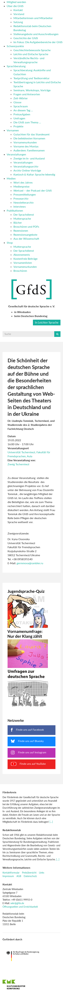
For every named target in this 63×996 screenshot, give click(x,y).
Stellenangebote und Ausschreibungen (35, 34)
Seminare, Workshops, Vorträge (32, 90)
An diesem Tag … (23, 110)
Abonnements (21, 254)
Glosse (17, 102)
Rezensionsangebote (25, 234)
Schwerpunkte (15, 46)
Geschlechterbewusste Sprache (32, 50)
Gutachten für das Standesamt (31, 134)
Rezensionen (20, 230)
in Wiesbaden (22, 312)
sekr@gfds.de (17, 903)
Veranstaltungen (16, 154)
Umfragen (19, 118)
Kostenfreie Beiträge (25, 258)
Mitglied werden (16, 2)
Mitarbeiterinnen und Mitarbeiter (33, 18)
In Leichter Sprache (46, 322)
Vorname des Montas (25, 146)
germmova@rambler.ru (30, 563)
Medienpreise (21, 186)
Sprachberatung (16, 66)
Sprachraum (20, 106)
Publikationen (15, 210)
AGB (18, 876)
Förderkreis (9, 792)
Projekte (18, 126)
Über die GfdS (15, 6)
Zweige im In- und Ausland (29, 158)
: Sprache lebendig (34, 174)
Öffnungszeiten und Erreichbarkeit (20, 906)
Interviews (19, 206)
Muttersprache (22, 218)
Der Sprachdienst (23, 214)
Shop (10, 242)
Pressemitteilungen (24, 194)
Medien (11, 178)
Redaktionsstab (12, 830)
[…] (51, 821)
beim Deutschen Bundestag (30, 316)
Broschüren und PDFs (26, 226)
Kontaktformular (11, 872)
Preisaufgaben (21, 114)
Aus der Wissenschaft (26, 238)
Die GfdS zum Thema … (27, 122)
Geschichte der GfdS (25, 38)
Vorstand (18, 14)
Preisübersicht (29, 872)
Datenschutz (30, 876)
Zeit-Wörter (20, 98)
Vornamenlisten (22, 262)
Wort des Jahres (23, 182)
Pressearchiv (20, 198)
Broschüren (20, 270)
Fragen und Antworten (26, 94)
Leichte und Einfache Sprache (30, 54)
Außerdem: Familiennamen (29, 150)
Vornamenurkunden (25, 142)
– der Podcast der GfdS (32, 190)
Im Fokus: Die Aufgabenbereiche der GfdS (37, 42)
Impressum (8, 876)
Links (41, 872)
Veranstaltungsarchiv (25, 166)
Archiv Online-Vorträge (27, 170)
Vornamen (13, 130)
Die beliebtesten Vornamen (29, 138)
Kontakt (18, 10)
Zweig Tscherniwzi (18, 464)
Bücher (17, 222)
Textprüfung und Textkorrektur (31, 78)
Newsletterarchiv (23, 202)
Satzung (18, 22)
